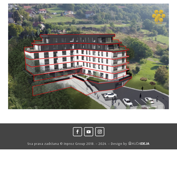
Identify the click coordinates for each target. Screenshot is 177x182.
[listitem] (82, 86)
